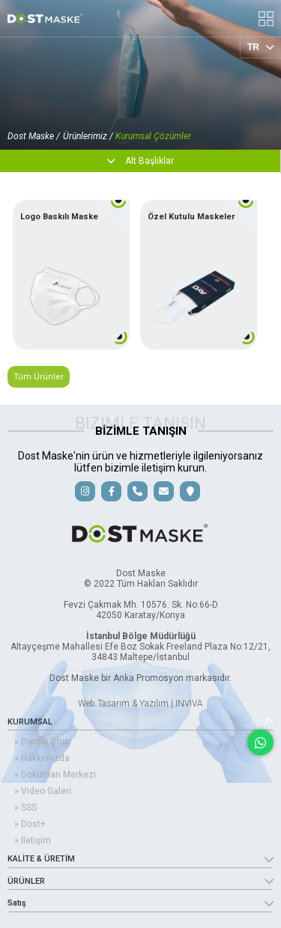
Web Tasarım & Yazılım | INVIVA (140, 703)
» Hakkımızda (42, 758)
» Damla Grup (41, 741)
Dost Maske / (33, 136)
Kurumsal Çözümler (153, 136)
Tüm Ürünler (38, 377)
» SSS (25, 807)
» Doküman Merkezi (55, 774)
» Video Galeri (42, 791)
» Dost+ (30, 824)
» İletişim (32, 840)
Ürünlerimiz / (89, 136)
